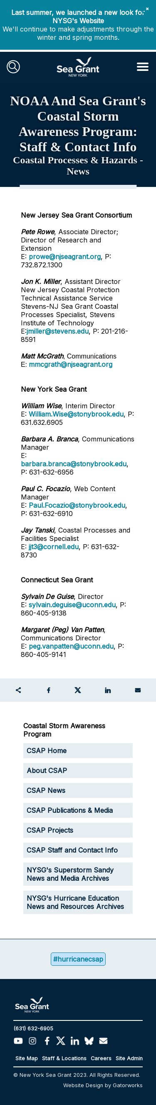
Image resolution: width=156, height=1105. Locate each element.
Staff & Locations (64, 1058)
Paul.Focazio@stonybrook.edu (77, 505)
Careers (101, 1058)
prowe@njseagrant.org (65, 256)
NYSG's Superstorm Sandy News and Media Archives (70, 874)
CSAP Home (47, 750)
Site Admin (129, 1058)
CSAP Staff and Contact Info (72, 850)
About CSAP (47, 770)
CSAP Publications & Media (70, 810)
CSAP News (46, 790)
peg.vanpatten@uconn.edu (71, 646)
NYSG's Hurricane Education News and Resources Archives (75, 902)
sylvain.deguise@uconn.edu (72, 605)
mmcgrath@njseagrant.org (70, 364)
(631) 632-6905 (33, 1028)
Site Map (26, 1058)
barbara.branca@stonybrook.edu (73, 464)
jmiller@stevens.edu (58, 331)
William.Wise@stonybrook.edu (76, 414)
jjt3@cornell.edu (54, 547)
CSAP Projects (50, 830)
